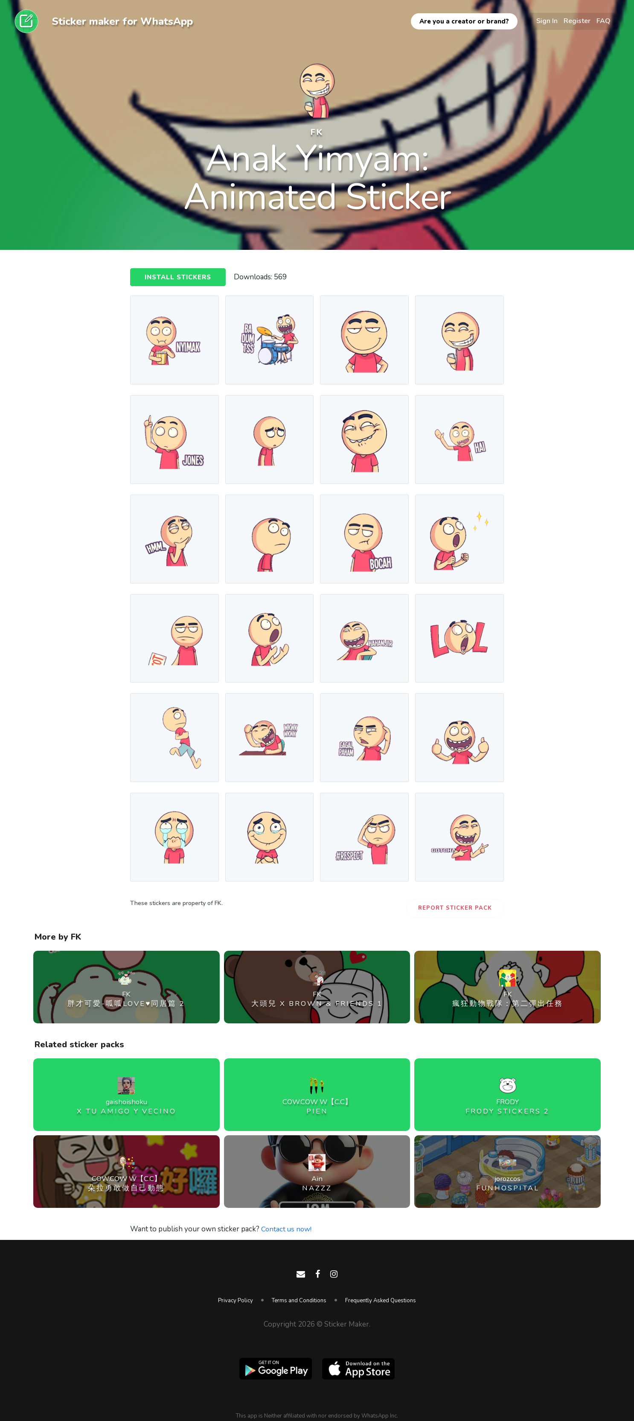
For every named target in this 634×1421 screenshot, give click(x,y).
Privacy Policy (235, 1300)
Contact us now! (287, 1229)
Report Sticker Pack (455, 908)
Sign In (547, 21)
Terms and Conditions (299, 1300)
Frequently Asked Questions (380, 1300)
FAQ (603, 21)
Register (577, 21)
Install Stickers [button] (178, 277)
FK (317, 131)
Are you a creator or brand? (464, 21)
